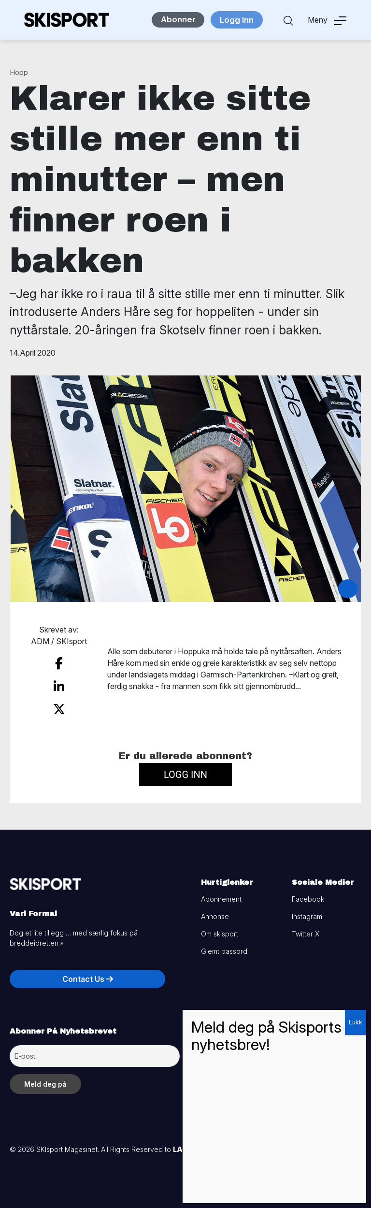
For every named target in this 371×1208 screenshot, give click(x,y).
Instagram (307, 912)
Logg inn (185, 770)
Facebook (308, 895)
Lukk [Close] (355, 1022)
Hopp (19, 72)
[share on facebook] (59, 663)
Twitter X (305, 929)
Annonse (215, 912)
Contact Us (87, 974)
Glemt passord (224, 947)
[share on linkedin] (59, 684)
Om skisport (219, 929)
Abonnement (221, 895)
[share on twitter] (59, 706)
